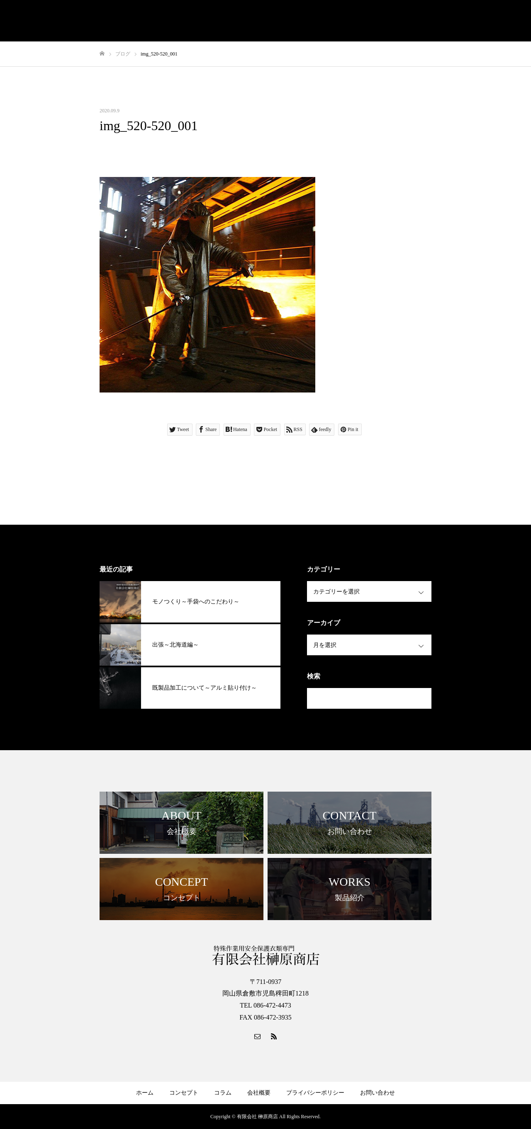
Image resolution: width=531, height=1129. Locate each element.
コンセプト (183, 1093)
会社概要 (258, 1093)
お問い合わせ (377, 1093)
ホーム (144, 1093)
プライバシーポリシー (315, 1093)
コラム (222, 1093)
